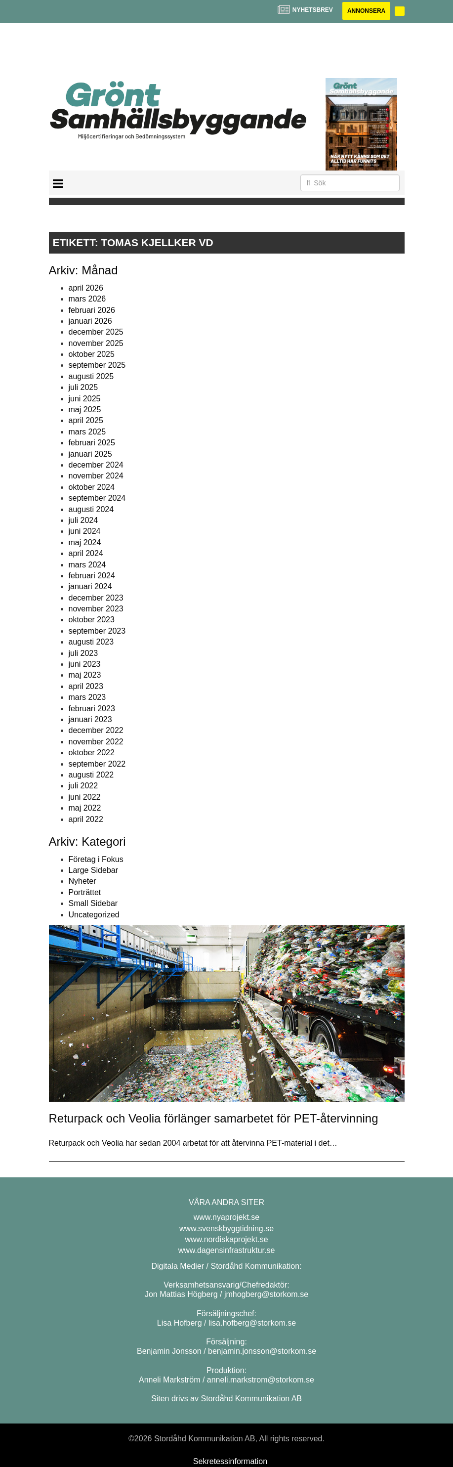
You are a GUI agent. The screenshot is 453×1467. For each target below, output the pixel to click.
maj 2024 (85, 542)
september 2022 (97, 764)
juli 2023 (83, 653)
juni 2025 (85, 398)
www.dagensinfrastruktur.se (226, 1250)
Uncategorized (94, 914)
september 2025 (97, 365)
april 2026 (86, 288)
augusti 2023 (91, 642)
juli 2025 (83, 387)
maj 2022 (85, 808)
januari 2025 (90, 454)
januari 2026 (90, 321)
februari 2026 (92, 310)
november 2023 (96, 608)
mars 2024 (87, 565)
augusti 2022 (91, 775)
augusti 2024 (91, 509)
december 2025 (96, 332)
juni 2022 (85, 797)
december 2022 (96, 730)
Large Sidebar (94, 870)
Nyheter (82, 881)
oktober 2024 (92, 487)
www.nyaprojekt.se (226, 1217)
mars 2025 (87, 432)
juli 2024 (83, 520)
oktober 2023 (92, 619)
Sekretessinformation (230, 1461)
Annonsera (366, 10)
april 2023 (86, 686)
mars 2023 (87, 697)
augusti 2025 (91, 376)
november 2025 (96, 343)
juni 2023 (85, 664)
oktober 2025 (92, 354)
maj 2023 (85, 675)
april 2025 (86, 420)
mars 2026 (87, 299)
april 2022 (86, 819)
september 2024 (97, 498)
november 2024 (96, 476)
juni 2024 (85, 531)
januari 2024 (90, 586)
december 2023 (96, 598)
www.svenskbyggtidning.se (226, 1228)
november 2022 (96, 741)
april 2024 (86, 553)
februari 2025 (92, 442)
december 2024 (96, 465)
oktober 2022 (92, 752)
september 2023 (97, 631)
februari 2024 (92, 575)
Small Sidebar (93, 903)
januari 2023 (90, 719)
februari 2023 (92, 708)
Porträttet (85, 892)
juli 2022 (83, 785)
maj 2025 (85, 409)
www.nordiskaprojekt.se (226, 1239)
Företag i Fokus (96, 859)
